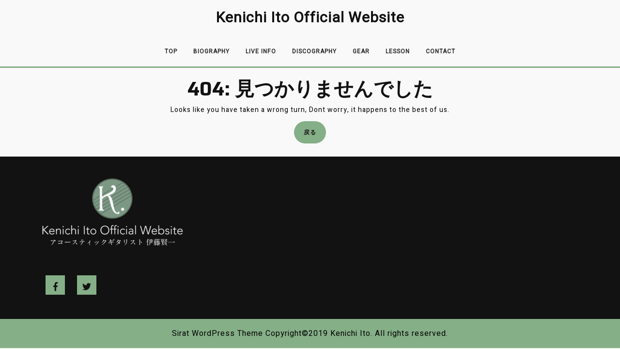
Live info (261, 51)
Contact (440, 51)
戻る (313, 135)
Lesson (398, 51)
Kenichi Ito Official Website (310, 18)
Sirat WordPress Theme (217, 333)
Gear (361, 51)
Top (171, 51)
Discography (314, 51)
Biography (211, 51)
